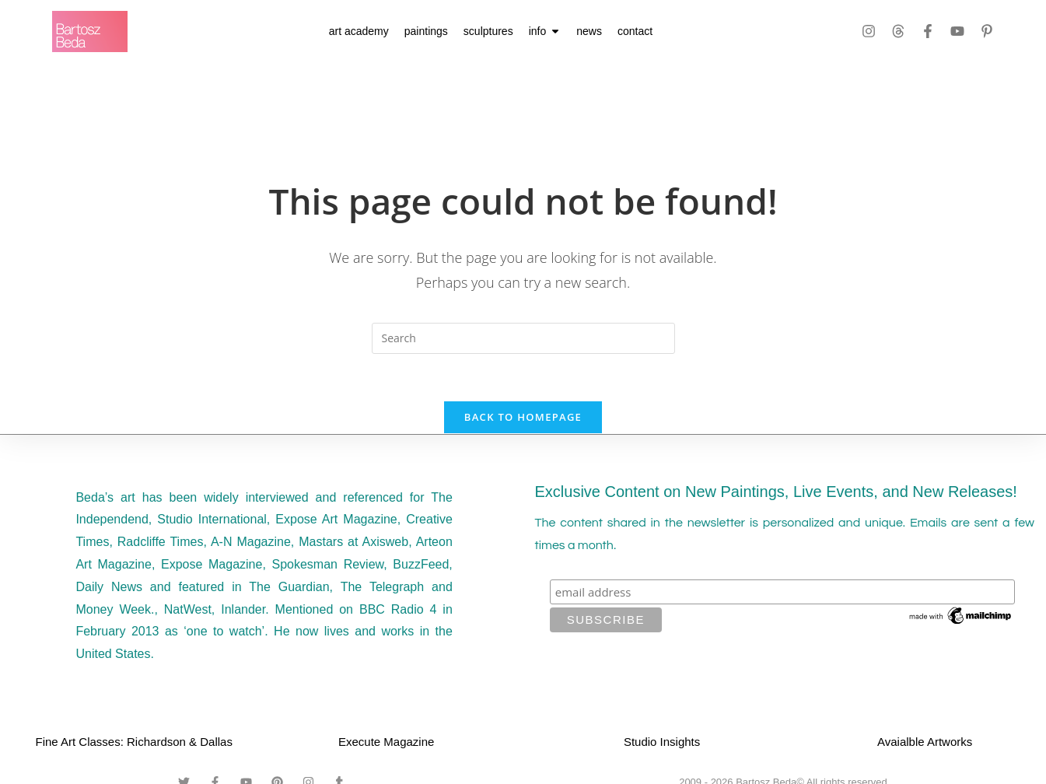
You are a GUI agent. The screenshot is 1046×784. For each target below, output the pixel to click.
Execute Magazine (386, 741)
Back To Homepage (523, 417)
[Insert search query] (523, 338)
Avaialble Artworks (924, 741)
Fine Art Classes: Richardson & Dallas (134, 741)
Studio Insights (662, 741)
